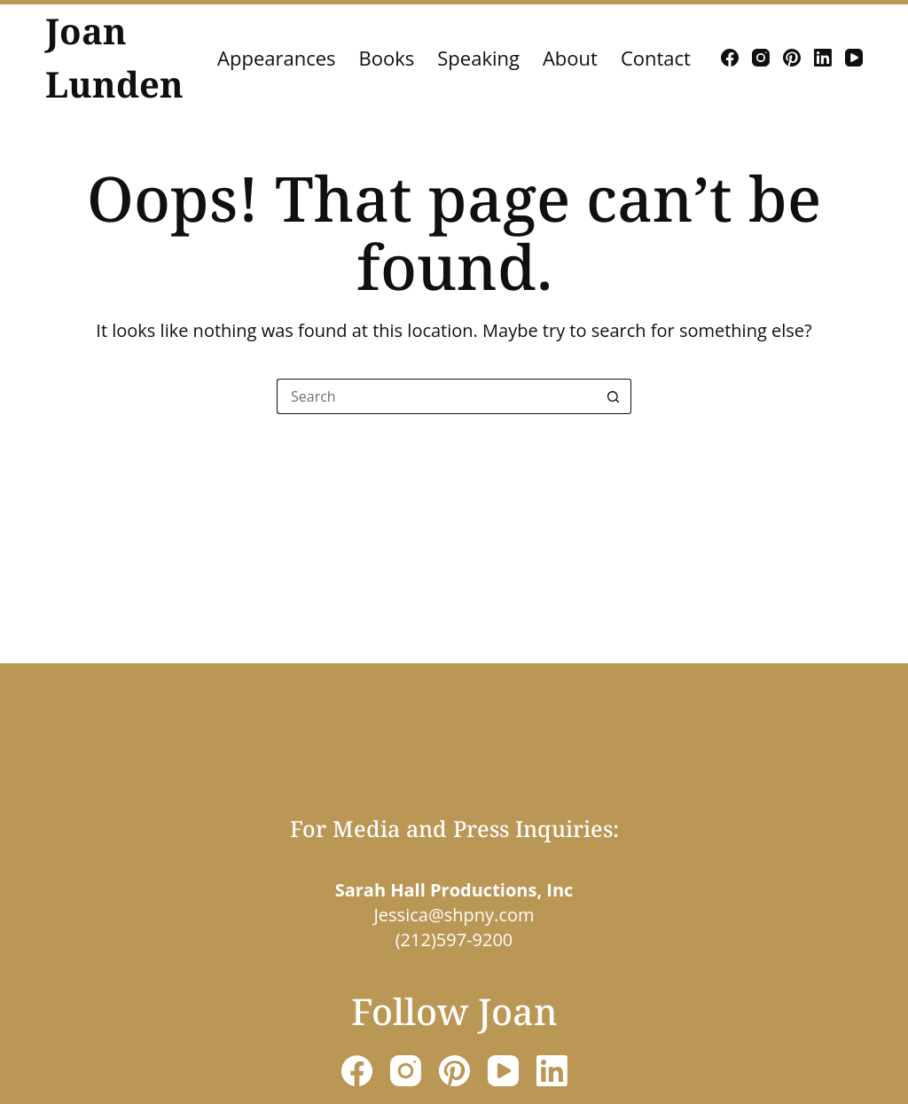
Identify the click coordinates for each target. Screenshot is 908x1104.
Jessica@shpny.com (453, 915)
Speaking (478, 57)
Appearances (276, 57)
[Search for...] (436, 396)
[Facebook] (730, 58)
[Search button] (613, 396)
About (570, 57)
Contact (656, 57)
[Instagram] (761, 58)
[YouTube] (854, 58)
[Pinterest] (792, 58)
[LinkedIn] (823, 58)
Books (387, 57)
